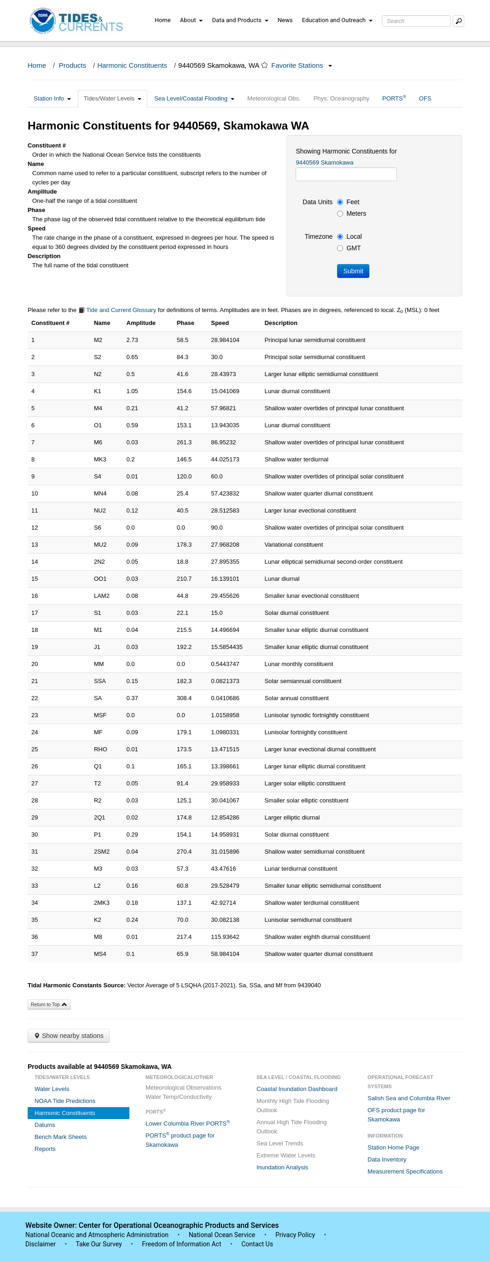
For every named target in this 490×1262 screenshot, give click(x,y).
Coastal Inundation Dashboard (297, 1088)
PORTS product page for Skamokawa (180, 1139)
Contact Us (257, 1244)
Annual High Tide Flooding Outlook (292, 1127)
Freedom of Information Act (181, 1244)
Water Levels (52, 1088)
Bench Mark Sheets (61, 1136)
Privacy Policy (295, 1234)
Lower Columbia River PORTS (188, 1123)
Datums (45, 1124)
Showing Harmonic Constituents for (346, 151)
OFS (425, 98)
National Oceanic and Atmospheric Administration (97, 1234)
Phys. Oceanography (341, 98)
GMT (349, 248)
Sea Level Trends (280, 1143)
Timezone (318, 236)
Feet (348, 202)
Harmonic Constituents (132, 65)
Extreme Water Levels (286, 1155)
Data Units (317, 202)
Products (72, 65)
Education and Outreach (337, 20)
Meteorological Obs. (274, 98)
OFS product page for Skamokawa (396, 1115)
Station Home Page (394, 1147)
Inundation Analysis (282, 1167)
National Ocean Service (222, 1234)
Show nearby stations (69, 1035)
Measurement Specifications (405, 1171)
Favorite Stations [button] (301, 65)
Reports (45, 1148)
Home (163, 20)
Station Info (52, 98)
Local (349, 236)
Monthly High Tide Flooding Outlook (293, 1105)
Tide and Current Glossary (117, 310)
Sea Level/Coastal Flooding (194, 98)
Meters (351, 213)
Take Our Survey (99, 1244)
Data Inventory (387, 1159)
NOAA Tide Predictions (65, 1100)
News (285, 20)
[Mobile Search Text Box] (458, 21)
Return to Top (49, 1004)
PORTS (394, 98)
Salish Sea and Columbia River (409, 1098)
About (191, 20)
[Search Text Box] (416, 21)
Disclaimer (40, 1244)
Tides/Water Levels (112, 98)
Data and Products (240, 20)
